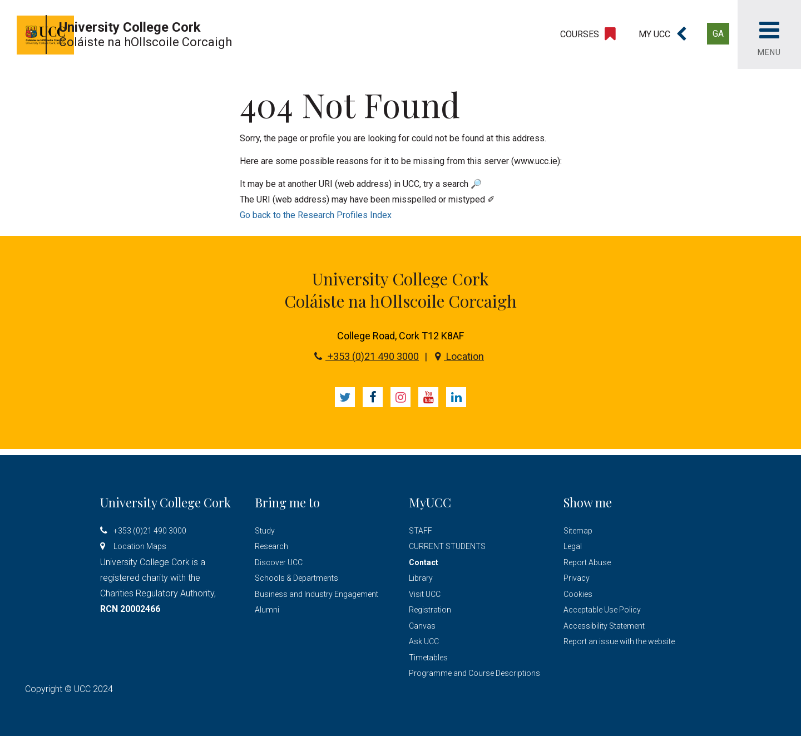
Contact (423, 562)
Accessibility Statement (604, 625)
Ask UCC (424, 641)
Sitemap (577, 530)
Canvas (422, 625)
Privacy (576, 578)
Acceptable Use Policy (602, 609)
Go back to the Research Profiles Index (316, 215)
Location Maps (139, 546)
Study (265, 530)
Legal (572, 546)
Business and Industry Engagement (316, 594)
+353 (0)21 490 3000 (366, 356)
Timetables (428, 657)
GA (718, 33)
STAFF (420, 530)
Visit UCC (425, 594)
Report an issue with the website (619, 641)
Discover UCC (279, 562)
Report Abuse (587, 562)
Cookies (577, 594)
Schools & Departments (296, 578)
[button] (663, 34)
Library (421, 578)
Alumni (267, 609)
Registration (430, 609)
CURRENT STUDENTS (447, 546)
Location (459, 356)
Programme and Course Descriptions (474, 673)
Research (271, 546)
